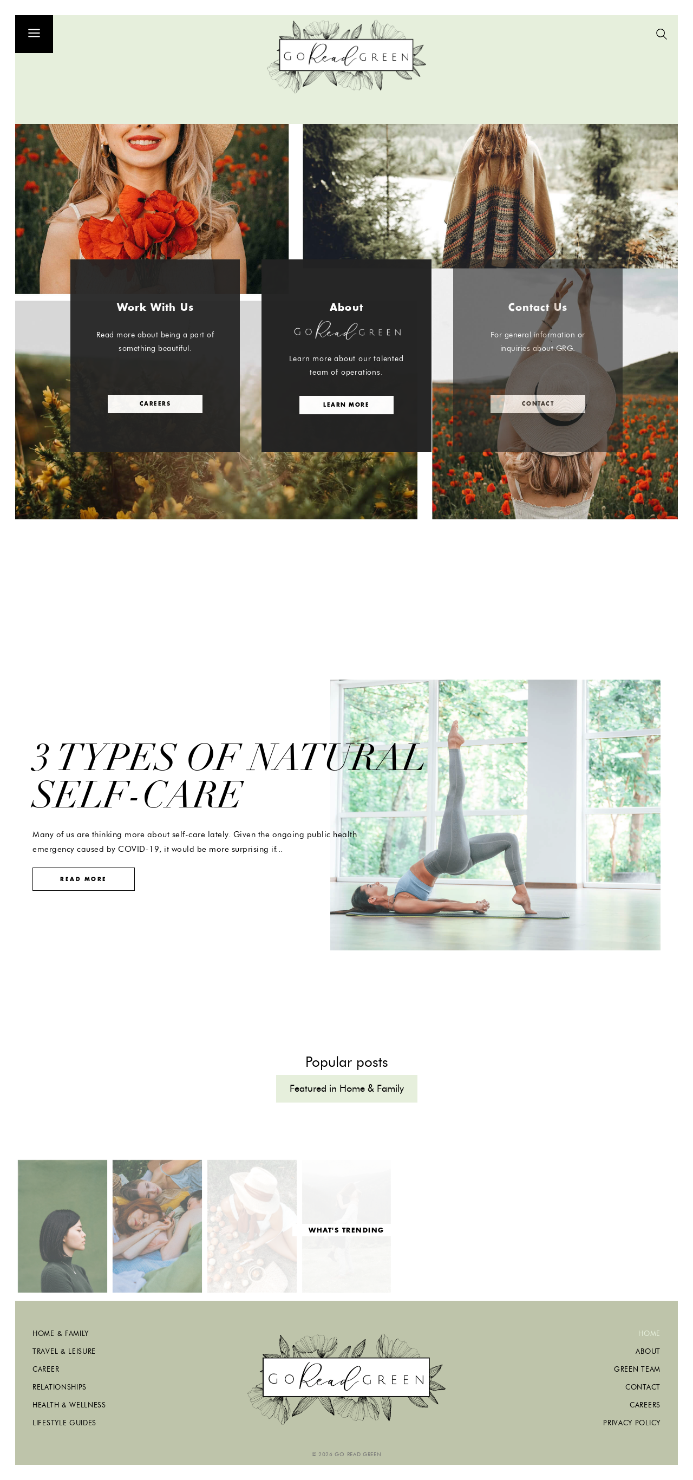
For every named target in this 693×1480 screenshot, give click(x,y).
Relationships (59, 1387)
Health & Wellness (69, 1404)
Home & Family (60, 1333)
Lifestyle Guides (64, 1422)
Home (649, 1333)
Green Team (637, 1369)
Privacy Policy (632, 1422)
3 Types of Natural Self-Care (229, 776)
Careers (645, 1404)
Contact (643, 1387)
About (648, 1351)
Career (45, 1369)
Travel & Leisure (64, 1351)
